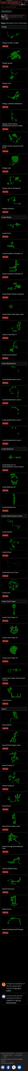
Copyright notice (7, 1055)
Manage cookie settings (7, 1053)
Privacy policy (18, 1055)
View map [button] (5, 46)
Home (2, 7)
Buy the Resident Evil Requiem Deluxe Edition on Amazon (17, 16)
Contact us (19, 1053)
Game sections (6, 11)
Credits (5, 1057)
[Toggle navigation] (25, 2)
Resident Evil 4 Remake (10, 7)
